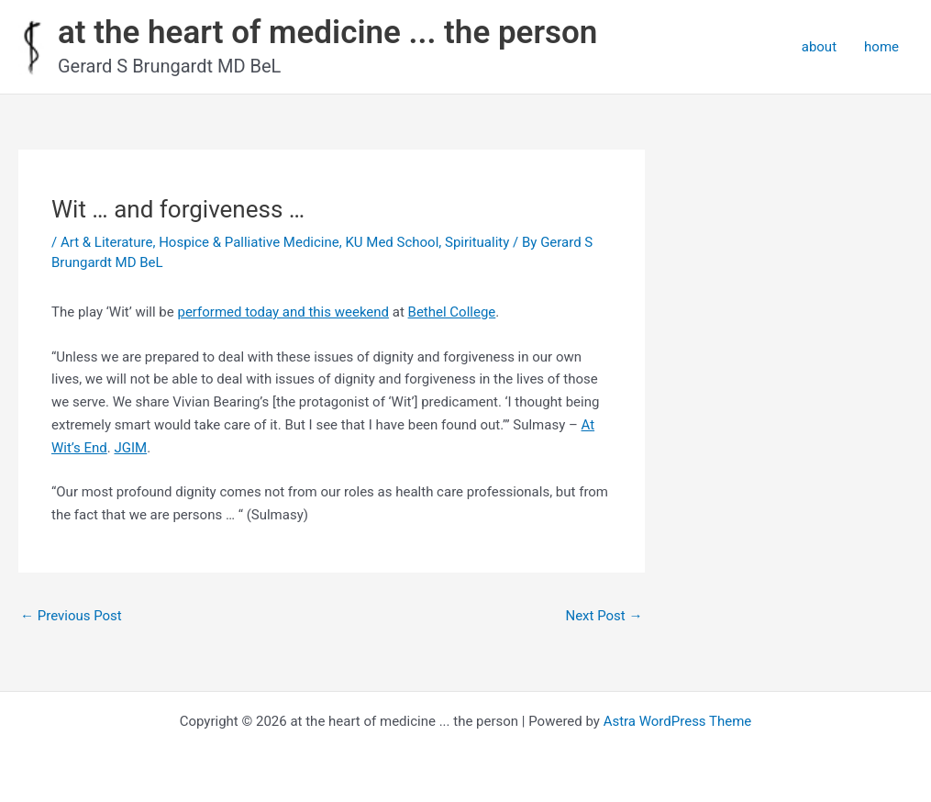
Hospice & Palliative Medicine (249, 242)
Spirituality (477, 242)
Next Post (603, 615)
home (881, 47)
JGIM (130, 448)
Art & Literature (107, 242)
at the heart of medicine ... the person (327, 32)
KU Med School (391, 242)
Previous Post (71, 615)
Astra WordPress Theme (678, 721)
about (819, 47)
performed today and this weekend (283, 312)
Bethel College (452, 312)
